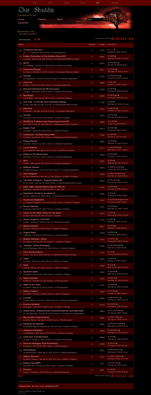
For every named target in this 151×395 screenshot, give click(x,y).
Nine (25, 161)
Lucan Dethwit (30, 147)
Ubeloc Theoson (31, 356)
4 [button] (123, 39)
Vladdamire (29, 333)
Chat (60, 19)
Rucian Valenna (30, 206)
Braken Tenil (29, 128)
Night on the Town (31, 285)
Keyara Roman (30, 141)
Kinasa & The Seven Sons (35, 154)
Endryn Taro (29, 366)
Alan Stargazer (30, 174)
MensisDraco (30, 300)
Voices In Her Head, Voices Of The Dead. (42, 213)
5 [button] (125, 39)
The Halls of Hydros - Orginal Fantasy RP (42, 180)
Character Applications (69, 79)
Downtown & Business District (68, 72)
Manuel (28, 281)
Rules (82, 3)
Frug (27, 52)
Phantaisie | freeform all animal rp (39, 193)
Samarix (28, 242)
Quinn (26, 63)
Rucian (28, 209)
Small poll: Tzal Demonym (35, 337)
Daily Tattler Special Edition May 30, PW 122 (44, 187)
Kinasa (28, 157)
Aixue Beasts (29, 350)
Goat (25, 265)
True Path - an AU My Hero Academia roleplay (44, 102)
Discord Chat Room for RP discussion (41, 89)
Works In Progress (65, 65)
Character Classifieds (61, 222)
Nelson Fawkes (30, 291)
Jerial (27, 340)
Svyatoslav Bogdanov (33, 200)
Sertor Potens (30, 320)
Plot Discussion (62, 281)
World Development (69, 353)
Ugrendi (28, 274)
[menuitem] (21, 19)
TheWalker (29, 65)
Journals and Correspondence (73, 313)
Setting (66, 3)
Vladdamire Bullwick (33, 330)
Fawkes (28, 294)
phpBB (25, 391)
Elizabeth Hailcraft (32, 326)
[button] (113, 39)
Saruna (28, 346)
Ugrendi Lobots (30, 272)
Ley (26, 255)
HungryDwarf (30, 79)
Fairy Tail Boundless (33, 252)
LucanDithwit (30, 150)
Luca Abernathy (31, 313)
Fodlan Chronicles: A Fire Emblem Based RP (44, 56)
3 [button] (121, 39)
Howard (27, 76)
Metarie (28, 189)
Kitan (27, 229)
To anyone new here (32, 50)
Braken (28, 131)
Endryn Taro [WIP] (31, 363)
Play (97, 3)
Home (35, 3)
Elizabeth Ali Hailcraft (33, 324)
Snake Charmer (30, 278)
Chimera (27, 369)
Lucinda (27, 298)
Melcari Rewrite (30, 226)
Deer (27, 216)
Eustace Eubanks (31, 304)
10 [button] (130, 39)
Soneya (28, 72)
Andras (28, 287)
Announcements (60, 52)
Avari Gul (27, 82)
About (50, 3)
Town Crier (60, 189)
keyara (28, 144)
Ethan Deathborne (32, 176)
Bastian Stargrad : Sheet (34, 239)
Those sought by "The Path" (36, 219)
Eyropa (58, 216)
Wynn (27, 85)
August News (29, 232)
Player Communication (64, 92)
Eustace (28, 307)
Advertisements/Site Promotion (67, 59)
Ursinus (27, 115)
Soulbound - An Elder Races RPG (39, 134)
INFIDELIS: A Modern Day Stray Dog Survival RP (46, 121)
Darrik (27, 92)
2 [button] (118, 39)
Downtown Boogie (32, 69)
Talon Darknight (31, 248)
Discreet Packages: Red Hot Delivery (40, 343)
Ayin (27, 372)
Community (114, 3)
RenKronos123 (31, 353)
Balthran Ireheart (31, 167)
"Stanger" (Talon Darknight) (36, 245)
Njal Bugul (28, 95)
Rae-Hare (27, 108)
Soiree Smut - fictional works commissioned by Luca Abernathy (53, 311)
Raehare (28, 111)
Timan (26, 258)
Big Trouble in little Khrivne (36, 317)
